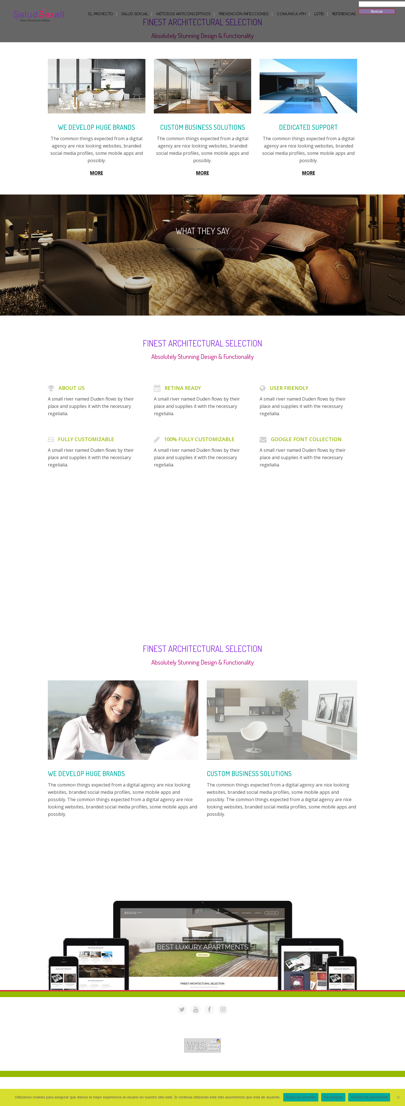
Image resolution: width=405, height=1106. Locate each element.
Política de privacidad (369, 1097)
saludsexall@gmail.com (256, 1020)
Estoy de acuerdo (301, 1097)
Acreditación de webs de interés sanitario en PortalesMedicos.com (202, 1034)
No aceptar (333, 1097)
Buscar (376, 11)
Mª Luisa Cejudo (226, 1063)
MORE (96, 173)
